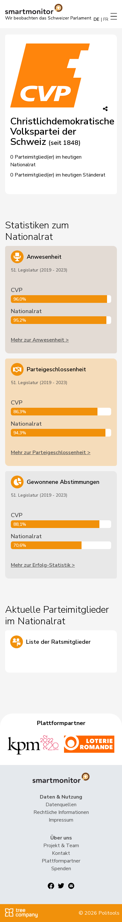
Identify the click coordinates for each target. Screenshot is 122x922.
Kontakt (61, 853)
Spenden (61, 868)
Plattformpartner (61, 860)
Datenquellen (61, 804)
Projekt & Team (61, 845)
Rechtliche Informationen (61, 812)
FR (105, 19)
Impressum (61, 819)
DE (96, 19)
